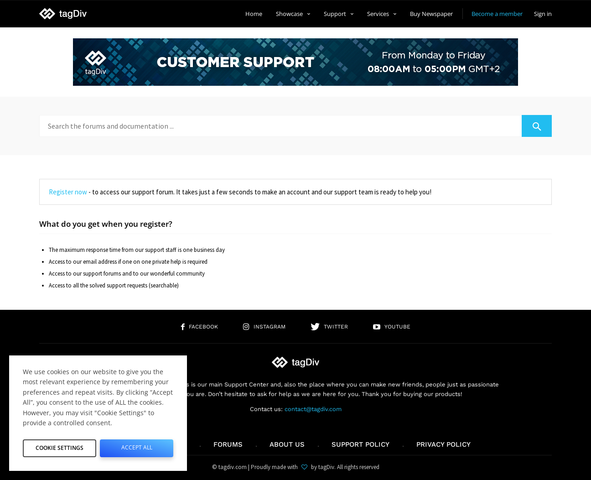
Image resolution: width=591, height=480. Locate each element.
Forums (228, 444)
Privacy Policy (443, 444)
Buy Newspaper (431, 14)
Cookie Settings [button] (59, 446)
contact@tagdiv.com (313, 409)
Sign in (543, 14)
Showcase (293, 13)
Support (338, 13)
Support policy (360, 444)
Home (253, 14)
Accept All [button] (136, 446)
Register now (68, 192)
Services (381, 13)
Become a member (497, 14)
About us (287, 444)
